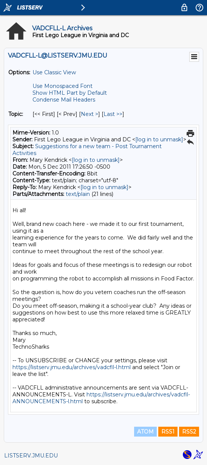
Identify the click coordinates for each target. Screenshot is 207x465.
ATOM (145, 431)
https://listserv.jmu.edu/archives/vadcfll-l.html (71, 367)
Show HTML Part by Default (69, 92)
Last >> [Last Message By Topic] (113, 114)
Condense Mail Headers (63, 99)
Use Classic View (54, 72)
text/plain (78, 194)
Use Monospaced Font (62, 86)
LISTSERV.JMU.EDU (31, 455)
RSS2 (189, 431)
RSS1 (168, 431)
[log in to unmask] (159, 139)
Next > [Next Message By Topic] (89, 114)
